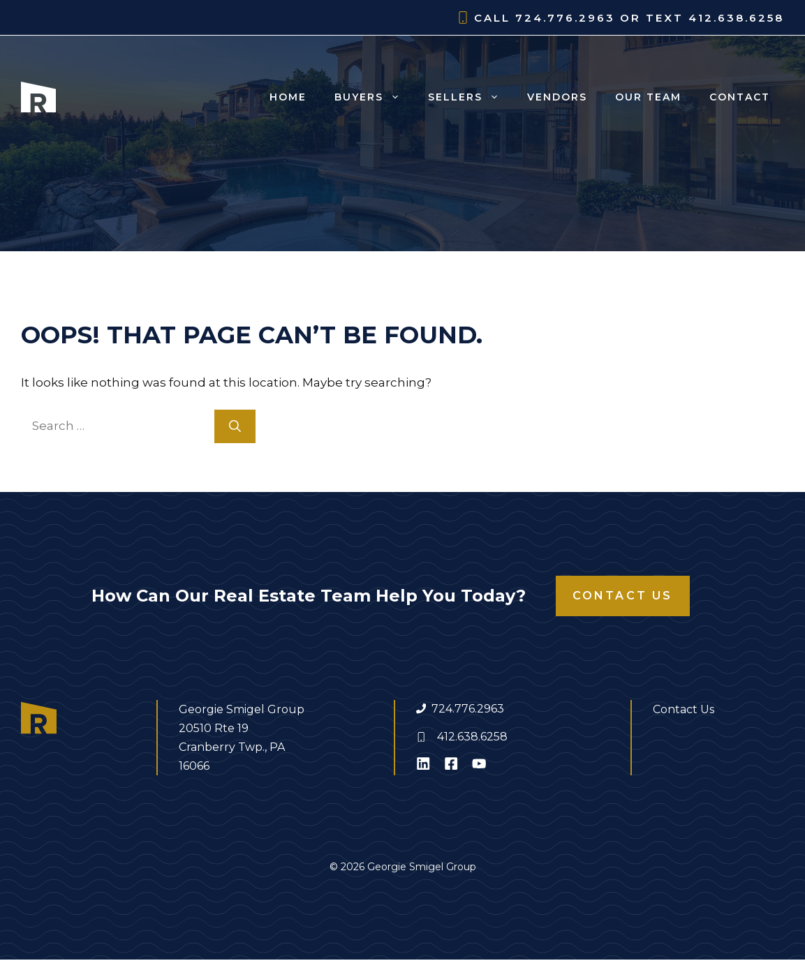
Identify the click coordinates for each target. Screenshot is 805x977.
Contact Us (623, 595)
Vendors (557, 97)
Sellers (470, 97)
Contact (739, 97)
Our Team (648, 97)
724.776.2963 (467, 708)
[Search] (235, 426)
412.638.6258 (472, 736)
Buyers (374, 97)
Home (288, 97)
